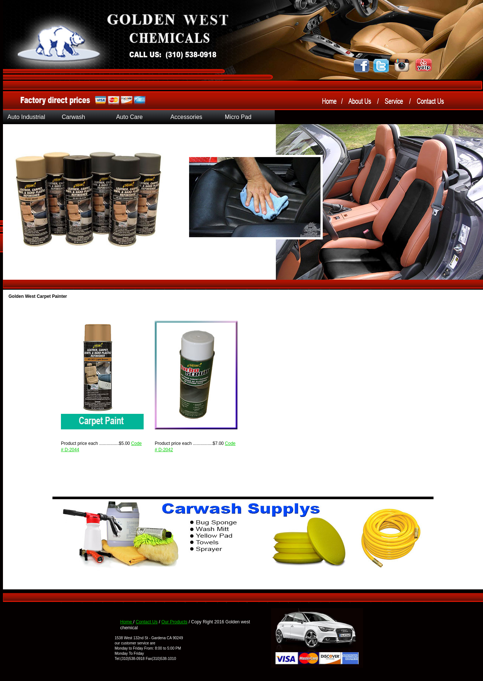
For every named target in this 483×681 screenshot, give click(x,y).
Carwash (73, 117)
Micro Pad (238, 117)
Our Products (174, 621)
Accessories (186, 117)
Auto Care (129, 117)
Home (126, 621)
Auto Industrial (26, 117)
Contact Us (147, 621)
